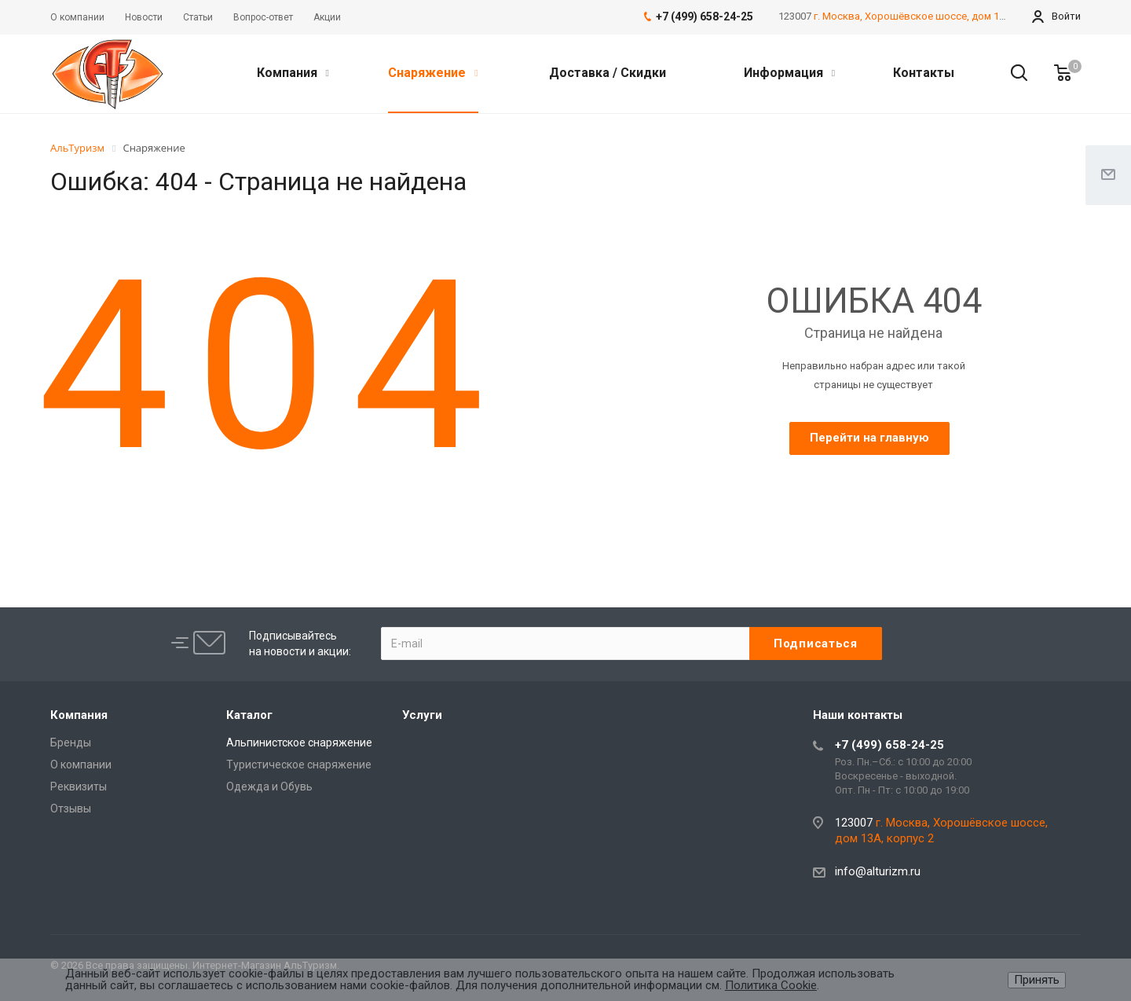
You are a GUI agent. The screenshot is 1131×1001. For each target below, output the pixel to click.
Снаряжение (433, 72)
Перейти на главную (869, 438)
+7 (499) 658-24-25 (889, 745)
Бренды (70, 742)
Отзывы (70, 808)
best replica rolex (94, 519)
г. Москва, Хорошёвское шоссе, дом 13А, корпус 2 (936, 16)
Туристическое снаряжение (299, 764)
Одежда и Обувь (269, 786)
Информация (789, 72)
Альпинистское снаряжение (299, 742)
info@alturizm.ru (878, 871)
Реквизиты (78, 786)
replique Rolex (306, 519)
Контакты (923, 72)
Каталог (249, 715)
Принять (1037, 980)
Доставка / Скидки (607, 72)
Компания (293, 72)
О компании (81, 764)
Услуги (422, 715)
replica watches (509, 519)
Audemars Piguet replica (204, 519)
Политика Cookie (771, 985)
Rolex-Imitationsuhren (405, 519)
